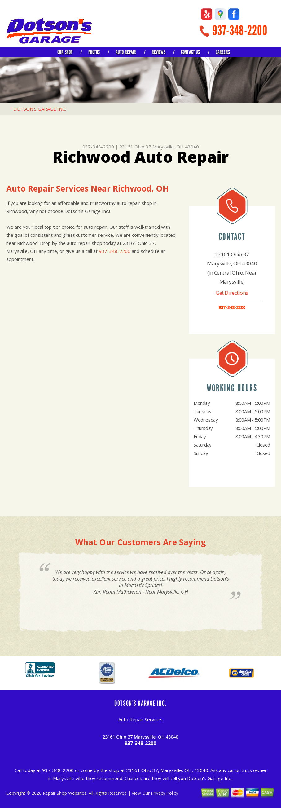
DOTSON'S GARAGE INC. (39, 109)
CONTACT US (190, 52)
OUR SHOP (64, 52)
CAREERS (223, 52)
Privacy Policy (164, 793)
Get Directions (232, 292)
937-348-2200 (240, 30)
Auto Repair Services (140, 719)
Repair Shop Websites (64, 793)
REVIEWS (158, 52)
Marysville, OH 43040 (175, 146)
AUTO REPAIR (126, 52)
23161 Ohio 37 (135, 146)
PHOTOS (94, 52)
